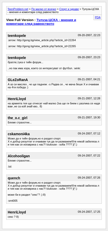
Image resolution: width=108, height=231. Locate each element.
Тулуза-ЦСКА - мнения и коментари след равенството (41, 22)
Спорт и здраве (69, 9)
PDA (98, 17)
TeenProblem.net (17, 9)
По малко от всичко (43, 9)
